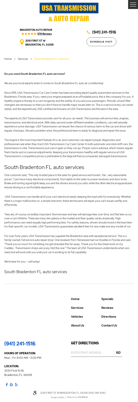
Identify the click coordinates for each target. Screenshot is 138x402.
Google (11, 384)
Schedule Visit (101, 41)
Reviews (107, 307)
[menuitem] (86, 301)
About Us (77, 325)
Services (23, 59)
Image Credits (57, 397)
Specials (107, 299)
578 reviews (44, 33)
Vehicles (77, 316)
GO (118, 352)
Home (8, 59)
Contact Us (109, 325)
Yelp (16, 384)
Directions (108, 316)
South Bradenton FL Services (51, 59)
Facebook (6, 384)
